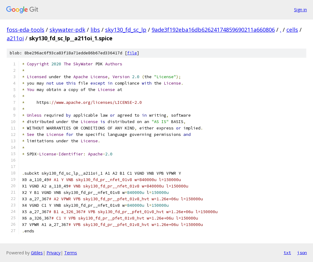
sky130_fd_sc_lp (125, 29)
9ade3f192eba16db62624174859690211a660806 (213, 29)
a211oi (15, 38)
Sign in (300, 10)
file (132, 53)
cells (292, 29)
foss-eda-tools (25, 29)
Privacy (53, 253)
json (302, 252)
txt (287, 252)
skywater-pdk (67, 29)
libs (95, 29)
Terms (70, 253)
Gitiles (37, 253)
